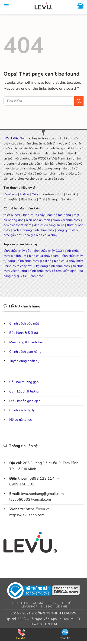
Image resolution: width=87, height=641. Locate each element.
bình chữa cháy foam (44, 256)
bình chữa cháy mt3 (19, 266)
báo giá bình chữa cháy (41, 235)
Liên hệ (61, 606)
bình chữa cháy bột (17, 250)
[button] (6, 7)
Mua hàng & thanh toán (27, 342)
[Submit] (79, 100)
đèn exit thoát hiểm (17, 225)
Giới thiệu (20, 603)
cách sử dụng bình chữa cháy (33, 230)
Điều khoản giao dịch (24, 401)
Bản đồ (46, 606)
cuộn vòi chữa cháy (66, 220)
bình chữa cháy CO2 (47, 250)
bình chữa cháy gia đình (34, 261)
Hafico (24, 194)
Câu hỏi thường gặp (24, 382)
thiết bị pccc (11, 215)
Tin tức (67, 603)
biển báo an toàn (38, 220)
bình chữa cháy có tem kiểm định (53, 271)
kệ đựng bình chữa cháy (53, 266)
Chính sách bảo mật (24, 323)
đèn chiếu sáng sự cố (49, 225)
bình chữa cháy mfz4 (69, 261)
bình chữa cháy (34, 215)
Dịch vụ (52, 603)
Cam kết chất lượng (24, 391)
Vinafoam (10, 194)
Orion (36, 194)
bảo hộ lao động (59, 215)
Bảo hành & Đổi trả (23, 332)
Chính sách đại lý (22, 410)
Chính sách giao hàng (25, 351)
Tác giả (37, 603)
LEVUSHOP (29, 606)
